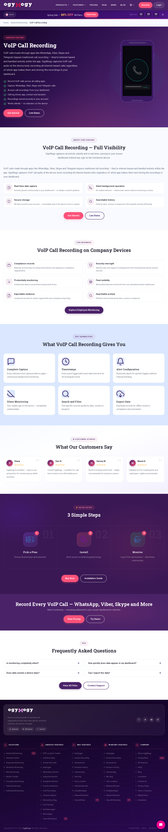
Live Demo (34, 113)
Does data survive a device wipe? (43, 673)
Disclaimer (153, 828)
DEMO (113, 5)
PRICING (94, 5)
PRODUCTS (62, 5)
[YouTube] (151, 719)
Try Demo (95, 619)
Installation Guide (93, 578)
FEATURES (79, 5)
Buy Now (146, 5)
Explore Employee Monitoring (84, 310)
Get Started (13, 113)
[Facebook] (138, 719)
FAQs (104, 5)
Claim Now (91, 14)
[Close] (163, 14)
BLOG (123, 5)
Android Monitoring (19, 23)
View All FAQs (70, 685)
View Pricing (74, 619)
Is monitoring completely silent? (43, 663)
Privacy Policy (134, 828)
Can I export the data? (125, 673)
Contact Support (96, 685)
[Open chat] (161, 825)
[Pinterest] (157, 719)
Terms (144, 828)
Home (5, 23)
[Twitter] (145, 719)
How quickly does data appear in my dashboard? (125, 663)
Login (159, 5)
